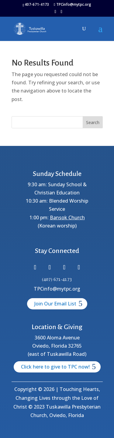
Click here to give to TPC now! (55, 366)
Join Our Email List (55, 303)
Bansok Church (67, 217)
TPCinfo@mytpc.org (57, 288)
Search (92, 122)
